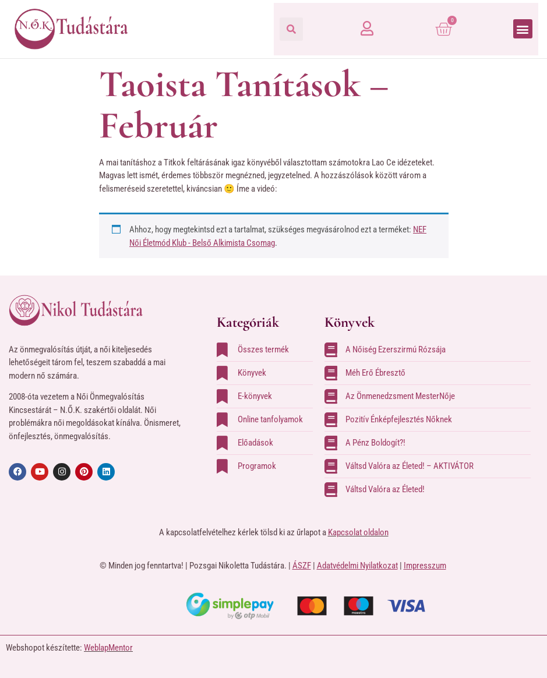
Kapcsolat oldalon (358, 532)
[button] (291, 29)
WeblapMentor (108, 647)
